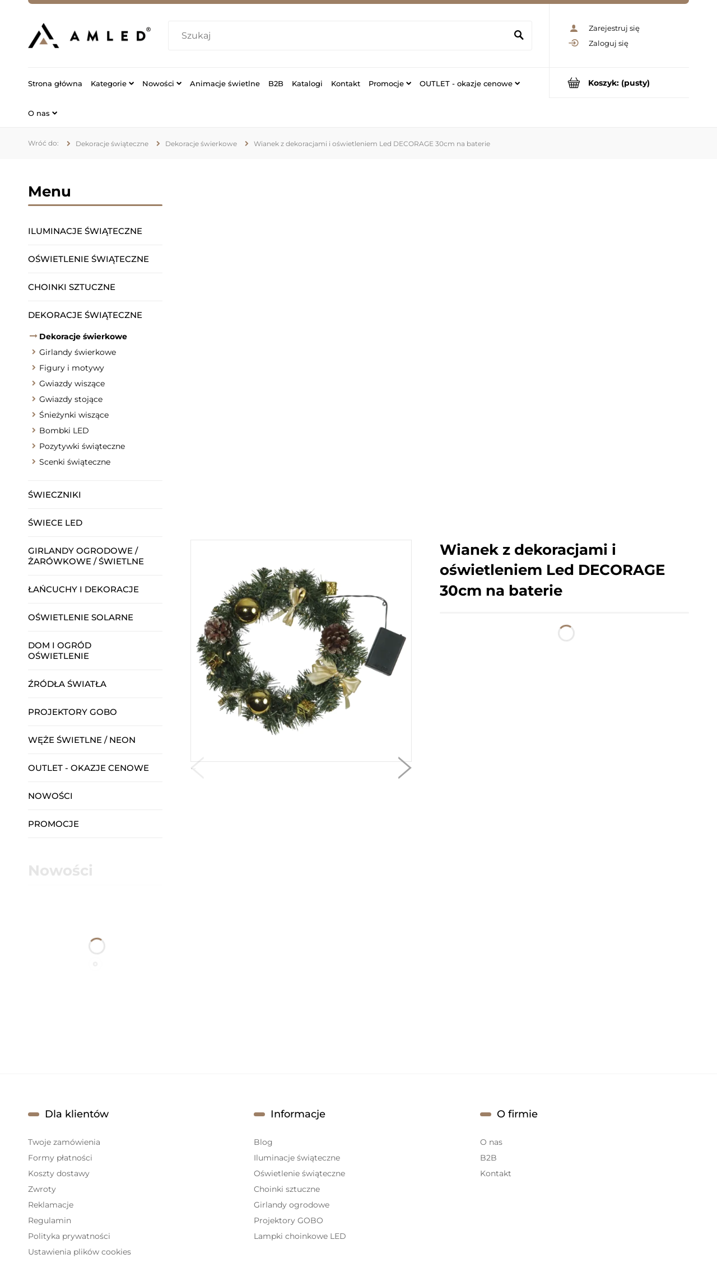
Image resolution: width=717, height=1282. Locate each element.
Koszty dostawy (59, 1173)
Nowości (50, 795)
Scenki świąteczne (74, 462)
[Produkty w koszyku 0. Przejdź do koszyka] (619, 82)
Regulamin (49, 1220)
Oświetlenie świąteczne (88, 259)
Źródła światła (67, 684)
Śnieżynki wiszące (74, 415)
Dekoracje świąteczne (85, 315)
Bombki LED (64, 430)
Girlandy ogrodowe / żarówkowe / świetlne (86, 556)
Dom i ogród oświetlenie (59, 650)
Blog (263, 1142)
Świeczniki (54, 494)
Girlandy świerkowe (77, 352)
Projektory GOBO (72, 711)
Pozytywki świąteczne (82, 446)
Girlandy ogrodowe (291, 1205)
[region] (439, 349)
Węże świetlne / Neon (82, 739)
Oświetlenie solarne (80, 617)
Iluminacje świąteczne (85, 231)
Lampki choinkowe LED (300, 1236)
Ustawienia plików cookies (79, 1252)
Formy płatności (60, 1158)
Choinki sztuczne (71, 287)
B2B (488, 1158)
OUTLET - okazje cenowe (88, 767)
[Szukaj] (519, 36)
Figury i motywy (71, 368)
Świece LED (55, 522)
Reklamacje (50, 1205)
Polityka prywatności (69, 1236)
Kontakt (495, 1173)
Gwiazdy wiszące (72, 383)
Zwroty (42, 1189)
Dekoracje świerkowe (83, 336)
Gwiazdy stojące (71, 399)
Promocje (53, 823)
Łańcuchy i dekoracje (83, 589)
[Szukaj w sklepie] (339, 35)
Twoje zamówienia (64, 1142)
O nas (491, 1142)
